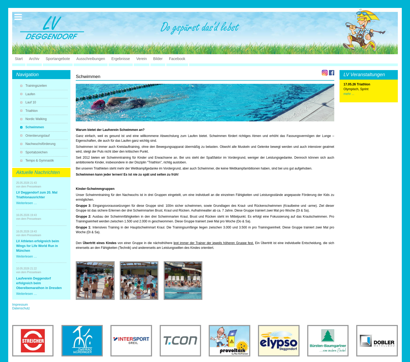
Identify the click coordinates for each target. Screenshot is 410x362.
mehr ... (349, 94)
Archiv (34, 59)
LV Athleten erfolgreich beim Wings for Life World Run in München (37, 246)
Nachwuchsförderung (40, 144)
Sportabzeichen (36, 152)
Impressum (20, 304)
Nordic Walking (36, 119)
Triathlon (31, 111)
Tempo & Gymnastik (39, 160)
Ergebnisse (120, 59)
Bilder (158, 59)
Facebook (177, 59)
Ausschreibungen (90, 59)
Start (19, 59)
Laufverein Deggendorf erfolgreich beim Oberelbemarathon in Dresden (39, 283)
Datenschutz (21, 308)
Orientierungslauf (37, 136)
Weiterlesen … (26, 203)
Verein (141, 59)
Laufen (30, 94)
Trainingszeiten (36, 86)
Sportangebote (58, 59)
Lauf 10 (30, 102)
